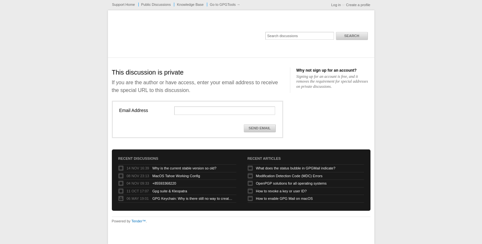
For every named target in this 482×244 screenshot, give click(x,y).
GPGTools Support (198, 36)
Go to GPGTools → (225, 4)
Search (351, 36)
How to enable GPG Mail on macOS (284, 198)
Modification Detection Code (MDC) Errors (289, 176)
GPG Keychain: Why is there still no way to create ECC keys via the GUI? (192, 198)
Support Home (123, 4)
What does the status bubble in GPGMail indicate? (296, 168)
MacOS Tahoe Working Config (176, 176)
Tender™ (138, 221)
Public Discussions (156, 4)
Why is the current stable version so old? (184, 168)
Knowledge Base (190, 4)
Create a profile (358, 5)
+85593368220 (164, 183)
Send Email (260, 128)
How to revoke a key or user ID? (281, 191)
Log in (336, 5)
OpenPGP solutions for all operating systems (291, 183)
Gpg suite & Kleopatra (169, 191)
